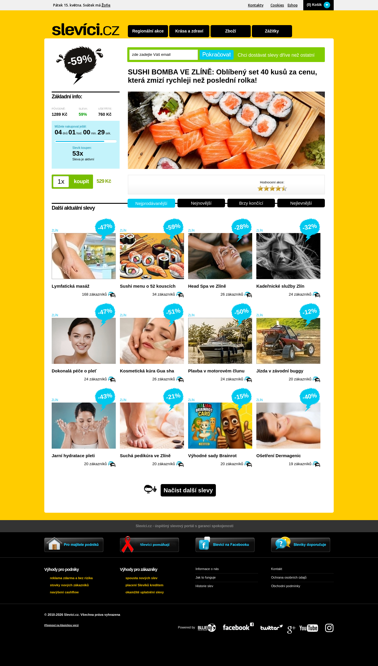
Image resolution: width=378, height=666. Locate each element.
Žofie (106, 5)
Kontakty (255, 5)
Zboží (230, 31)
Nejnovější (201, 203)
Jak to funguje (205, 577)
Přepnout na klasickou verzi (61, 625)
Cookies (277, 5)
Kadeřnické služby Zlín (280, 286)
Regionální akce (148, 31)
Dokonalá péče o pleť (74, 370)
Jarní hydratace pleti (73, 455)
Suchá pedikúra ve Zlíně (145, 455)
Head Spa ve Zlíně (207, 286)
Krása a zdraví (189, 31)
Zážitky (272, 31)
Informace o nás (207, 569)
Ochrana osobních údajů (289, 577)
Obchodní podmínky (285, 586)
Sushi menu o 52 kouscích (147, 286)
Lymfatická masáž (70, 286)
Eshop (293, 5)
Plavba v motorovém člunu (216, 370)
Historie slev (204, 586)
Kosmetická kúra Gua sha (147, 370)
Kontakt (276, 569)
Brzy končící (251, 203)
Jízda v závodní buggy (279, 370)
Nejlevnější (301, 203)
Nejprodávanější (151, 203)
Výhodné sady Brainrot (212, 455)
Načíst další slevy (188, 490)
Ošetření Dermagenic (278, 455)
